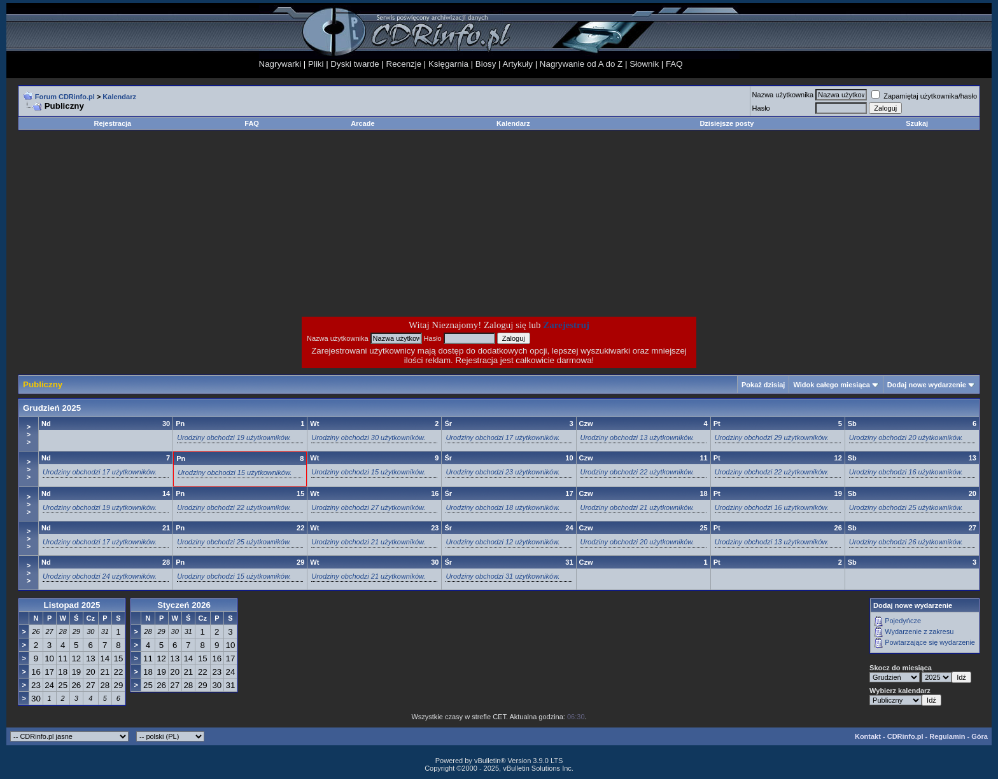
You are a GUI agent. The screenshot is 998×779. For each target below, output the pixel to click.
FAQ (674, 64)
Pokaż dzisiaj (763, 385)
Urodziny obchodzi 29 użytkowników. (772, 437)
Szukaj (917, 123)
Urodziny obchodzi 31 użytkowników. (502, 576)
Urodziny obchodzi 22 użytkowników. (637, 472)
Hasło (761, 108)
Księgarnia (448, 64)
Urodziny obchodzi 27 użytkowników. (368, 507)
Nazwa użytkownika (783, 95)
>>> (29, 434)
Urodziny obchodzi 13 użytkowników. (637, 437)
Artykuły (518, 64)
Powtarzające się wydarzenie (930, 642)
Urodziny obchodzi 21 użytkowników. (637, 507)
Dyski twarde (354, 64)
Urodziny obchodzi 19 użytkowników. (234, 437)
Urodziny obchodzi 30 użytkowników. (368, 437)
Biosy (485, 64)
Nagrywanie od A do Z (581, 64)
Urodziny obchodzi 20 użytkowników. (906, 437)
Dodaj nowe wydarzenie (926, 385)
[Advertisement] (397, 223)
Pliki (315, 64)
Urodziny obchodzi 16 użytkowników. (906, 472)
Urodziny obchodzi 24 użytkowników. (100, 576)
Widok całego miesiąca (831, 385)
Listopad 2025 (72, 605)
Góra (979, 736)
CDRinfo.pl (905, 736)
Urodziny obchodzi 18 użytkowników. (502, 507)
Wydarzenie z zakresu (919, 631)
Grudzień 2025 (52, 408)
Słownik (644, 64)
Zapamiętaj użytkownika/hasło (924, 96)
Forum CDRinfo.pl (65, 96)
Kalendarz (513, 123)
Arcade (362, 123)
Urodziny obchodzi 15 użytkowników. (235, 472)
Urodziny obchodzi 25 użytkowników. (906, 507)
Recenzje (404, 64)
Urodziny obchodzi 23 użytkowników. (502, 472)
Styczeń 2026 (184, 605)
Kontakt (868, 736)
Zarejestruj (566, 325)
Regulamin (947, 736)
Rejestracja (113, 123)
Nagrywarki (280, 64)
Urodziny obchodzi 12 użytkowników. (502, 542)
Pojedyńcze (903, 620)
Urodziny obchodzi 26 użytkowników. (906, 542)
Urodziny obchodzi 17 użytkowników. (502, 437)
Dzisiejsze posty (726, 123)
